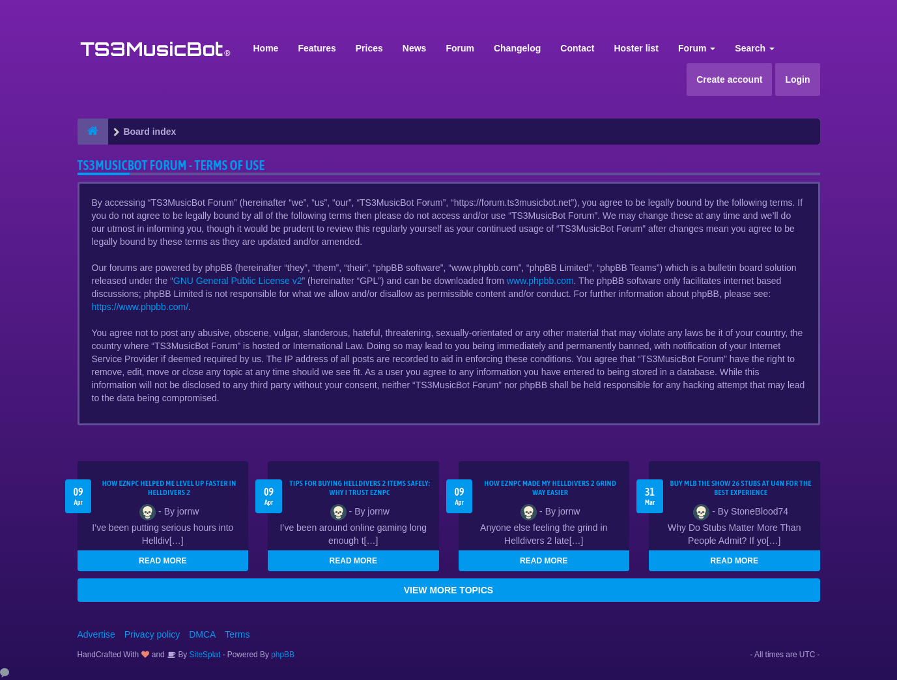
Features (316, 48)
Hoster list (636, 48)
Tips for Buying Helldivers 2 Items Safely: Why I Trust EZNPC (359, 488)
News (415, 48)
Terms (237, 634)
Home (266, 48)
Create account (729, 79)
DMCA (202, 634)
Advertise (96, 634)
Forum (460, 48)
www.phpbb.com (540, 281)
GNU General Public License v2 (237, 281)
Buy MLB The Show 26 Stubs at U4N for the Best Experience (741, 488)
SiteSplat (203, 654)
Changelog (517, 48)
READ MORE (162, 560)
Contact (577, 48)
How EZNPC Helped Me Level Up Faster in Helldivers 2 (169, 488)
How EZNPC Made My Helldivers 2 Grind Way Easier (550, 488)
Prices (369, 48)
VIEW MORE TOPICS (448, 590)
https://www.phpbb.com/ (140, 307)
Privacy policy (152, 634)
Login (797, 79)
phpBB (282, 654)
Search (755, 48)
